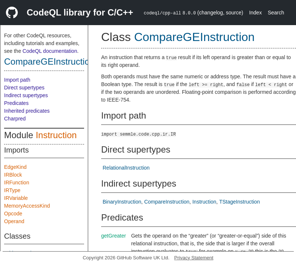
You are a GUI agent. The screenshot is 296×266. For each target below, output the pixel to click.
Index (255, 13)
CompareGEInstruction (49, 61)
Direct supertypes (24, 88)
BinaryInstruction (122, 202)
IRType (12, 190)
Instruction (56, 135)
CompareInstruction (166, 202)
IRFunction (16, 182)
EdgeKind (15, 167)
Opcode (13, 213)
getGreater (113, 236)
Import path (17, 80)
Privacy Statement (193, 257)
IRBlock (13, 175)
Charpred (15, 119)
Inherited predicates (27, 111)
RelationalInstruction (126, 168)
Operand (14, 221)
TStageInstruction (239, 202)
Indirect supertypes (26, 95)
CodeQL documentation (50, 51)
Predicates (16, 103)
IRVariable (16, 198)
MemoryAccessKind (27, 206)
